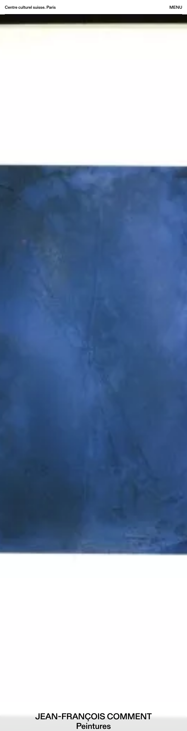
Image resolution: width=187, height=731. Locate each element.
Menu (176, 7)
